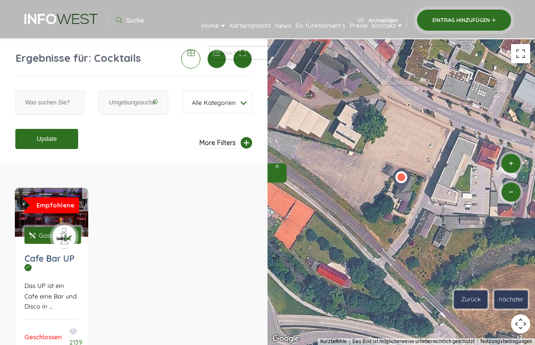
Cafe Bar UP (49, 262)
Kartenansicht (202, 30)
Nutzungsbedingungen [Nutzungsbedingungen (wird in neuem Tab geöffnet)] (506, 341)
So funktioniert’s (293, 30)
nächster (511, 299)
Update (47, 138)
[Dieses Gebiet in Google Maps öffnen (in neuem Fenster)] (286, 339)
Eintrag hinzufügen (464, 20)
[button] (401, 180)
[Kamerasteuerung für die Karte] (520, 324)
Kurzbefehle (333, 341)
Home (154, 30)
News (246, 30)
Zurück (471, 299)
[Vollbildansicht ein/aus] (520, 53)
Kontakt (381, 30)
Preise (341, 30)
